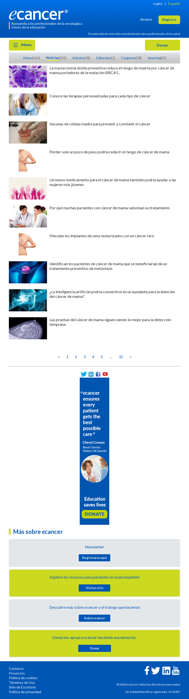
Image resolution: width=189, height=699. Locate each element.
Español (174, 3)
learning (154, 58)
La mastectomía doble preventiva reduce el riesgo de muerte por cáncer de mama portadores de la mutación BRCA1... (111, 70)
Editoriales (103, 58)
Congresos (128, 58)
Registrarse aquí (94, 558)
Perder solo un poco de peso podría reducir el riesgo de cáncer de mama (109, 151)
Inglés (158, 3)
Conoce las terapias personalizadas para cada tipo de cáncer (99, 95)
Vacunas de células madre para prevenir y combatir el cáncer (99, 123)
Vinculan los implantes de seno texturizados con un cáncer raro (101, 235)
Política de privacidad (25, 692)
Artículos (78, 58)
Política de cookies (23, 678)
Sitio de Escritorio (22, 687)
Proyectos (17, 673)
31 (121, 356)
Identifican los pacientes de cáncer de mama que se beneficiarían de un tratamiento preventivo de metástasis (108, 266)
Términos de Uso (22, 682)
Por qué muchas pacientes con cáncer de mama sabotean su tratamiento (109, 207)
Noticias (52, 58)
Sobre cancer (94, 618)
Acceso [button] (146, 19)
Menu (22, 45)
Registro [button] (169, 19)
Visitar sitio (94, 588)
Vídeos (28, 58)
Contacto (16, 668)
